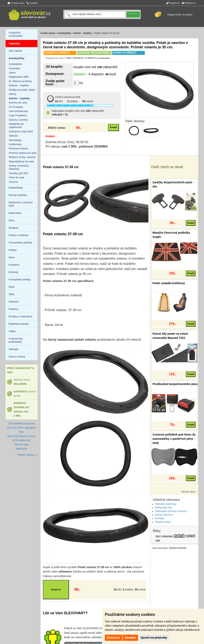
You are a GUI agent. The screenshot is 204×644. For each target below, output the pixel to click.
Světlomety (15, 144)
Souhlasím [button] (113, 637)
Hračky (13, 249)
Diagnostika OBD (19, 76)
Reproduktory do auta (21, 161)
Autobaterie (15, 64)
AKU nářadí (15, 50)
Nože (12, 286)
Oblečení (14, 301)
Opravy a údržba (18, 119)
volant (190, 536)
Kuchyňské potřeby (20, 279)
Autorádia (14, 68)
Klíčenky (13, 272)
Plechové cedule (18, 148)
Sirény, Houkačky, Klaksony (19, 167)
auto (158, 540)
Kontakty (159, 518)
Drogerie (14, 227)
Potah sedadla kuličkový (169, 283)
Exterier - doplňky (19, 85)
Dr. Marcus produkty (20, 81)
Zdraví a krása (17, 356)
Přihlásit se (189, 3)
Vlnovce (13, 181)
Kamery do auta (18, 102)
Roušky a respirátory (20, 316)
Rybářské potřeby (19, 323)
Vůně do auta (16, 177)
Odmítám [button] (130, 637)
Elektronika (15, 212)
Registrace (173, 3)
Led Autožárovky (18, 111)
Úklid (11, 294)
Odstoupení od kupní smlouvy (171, 511)
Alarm (12, 72)
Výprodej (14, 43)
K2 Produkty (16, 106)
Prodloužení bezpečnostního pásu (175, 384)
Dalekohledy (16, 187)
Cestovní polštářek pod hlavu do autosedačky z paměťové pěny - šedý (174, 439)
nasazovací (167, 536)
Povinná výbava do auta (22, 152)
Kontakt (31, 3)
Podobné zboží (163, 522)
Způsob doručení (164, 514)
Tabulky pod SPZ (18, 173)
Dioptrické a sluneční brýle (21, 204)
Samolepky (15, 140)
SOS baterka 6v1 (21, 440)
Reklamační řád (163, 507)
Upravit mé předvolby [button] (153, 637)
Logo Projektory (18, 115)
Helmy (12, 93)
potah (179, 535)
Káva (12, 257)
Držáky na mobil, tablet (22, 89)
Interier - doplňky (82, 33)
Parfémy (13, 309)
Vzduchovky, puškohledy (16, 340)
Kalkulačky (21, 448)
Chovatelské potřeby (20, 242)
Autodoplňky (64, 33)
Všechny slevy (188, 491)
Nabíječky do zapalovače (16, 125)
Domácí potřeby (18, 194)
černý (158, 536)
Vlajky (12, 331)
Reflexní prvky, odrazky (22, 157)
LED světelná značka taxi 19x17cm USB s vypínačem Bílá (21, 427)
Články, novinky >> (28, 454)
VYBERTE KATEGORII (16, 34)
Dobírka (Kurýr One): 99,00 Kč (66, 142)
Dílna (12, 220)
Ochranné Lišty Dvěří (21, 131)
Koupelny (14, 264)
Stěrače (13, 135)
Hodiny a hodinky (18, 235)
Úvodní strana (16, 3)
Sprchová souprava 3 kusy (21, 436)
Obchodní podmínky (165, 504)
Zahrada (13, 349)
